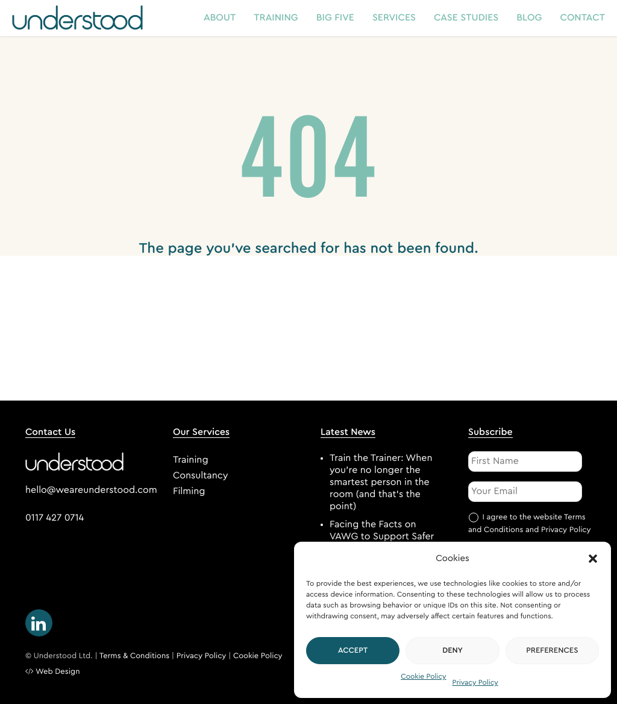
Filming (189, 491)
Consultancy (200, 476)
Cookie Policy (423, 676)
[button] (593, 559)
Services (394, 18)
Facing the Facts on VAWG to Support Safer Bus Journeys (382, 537)
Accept (353, 651)
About (220, 18)
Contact (583, 18)
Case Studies (466, 18)
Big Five (335, 18)
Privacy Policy (475, 683)
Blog (529, 18)
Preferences (552, 651)
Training (276, 18)
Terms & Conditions (134, 656)
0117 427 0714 (54, 518)
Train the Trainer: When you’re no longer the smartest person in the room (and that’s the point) (381, 483)
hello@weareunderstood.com (91, 490)
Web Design (58, 672)
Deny (452, 651)
